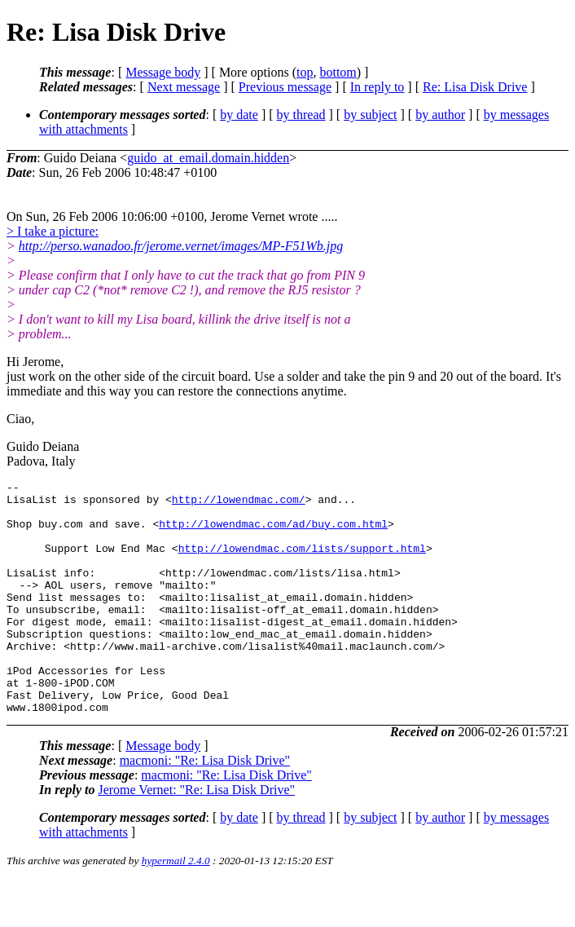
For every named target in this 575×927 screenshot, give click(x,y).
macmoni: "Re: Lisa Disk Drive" (205, 807)
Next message (183, 87)
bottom (337, 72)
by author (440, 114)
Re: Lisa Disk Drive (475, 87)
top (304, 72)
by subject (370, 114)
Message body (162, 72)
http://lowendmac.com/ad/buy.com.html (273, 533)
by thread (301, 114)
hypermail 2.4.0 (176, 907)
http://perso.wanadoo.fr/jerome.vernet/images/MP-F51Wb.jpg (181, 246)
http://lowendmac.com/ (238, 504)
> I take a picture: (53, 231)
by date (239, 114)
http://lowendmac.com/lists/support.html (302, 562)
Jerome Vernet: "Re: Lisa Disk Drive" (196, 836)
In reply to (377, 87)
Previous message (285, 87)
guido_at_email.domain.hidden (208, 158)
